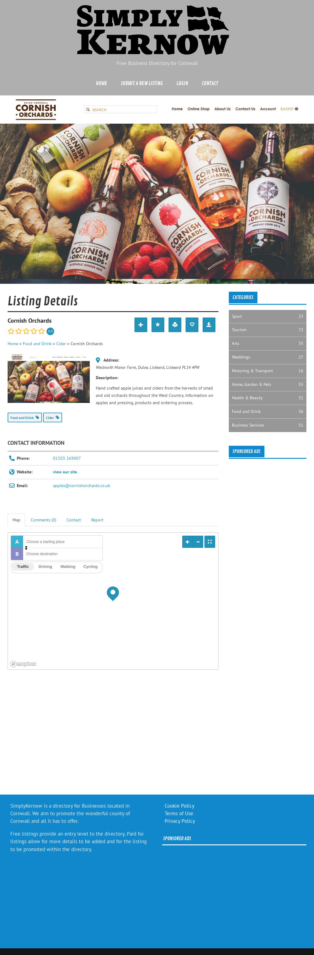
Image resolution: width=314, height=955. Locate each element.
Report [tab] (97, 520)
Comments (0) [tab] (43, 520)
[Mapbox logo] (23, 664)
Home (101, 83)
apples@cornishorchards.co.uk (81, 485)
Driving (45, 566)
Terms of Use (179, 813)
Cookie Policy (179, 805)
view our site (65, 472)
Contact (210, 83)
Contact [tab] (74, 520)
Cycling (90, 566)
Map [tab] (16, 520)
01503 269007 (67, 458)
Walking (68, 566)
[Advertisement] (112, 736)
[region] (113, 601)
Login (182, 83)
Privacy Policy (180, 821)
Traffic (23, 566)
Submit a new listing (142, 83)
